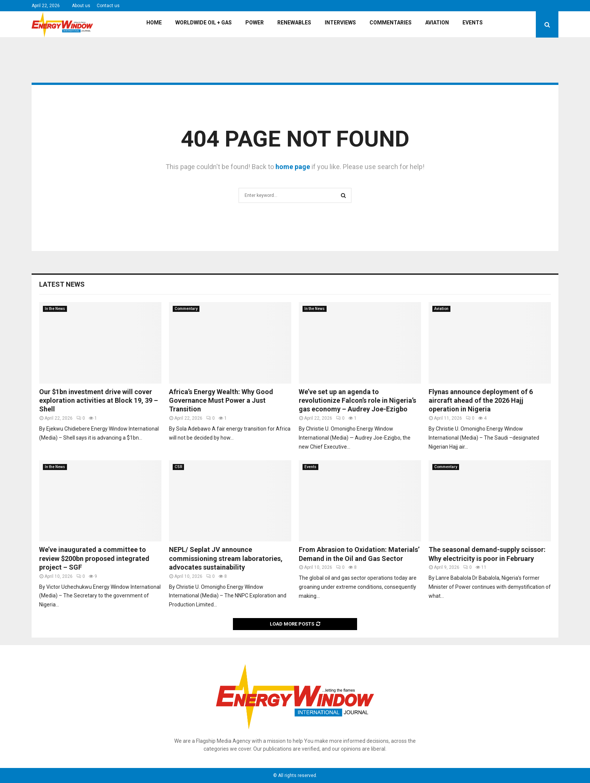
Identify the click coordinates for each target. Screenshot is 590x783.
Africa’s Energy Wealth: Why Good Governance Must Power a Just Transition (221, 400)
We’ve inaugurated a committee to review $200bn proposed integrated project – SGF (94, 558)
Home (154, 23)
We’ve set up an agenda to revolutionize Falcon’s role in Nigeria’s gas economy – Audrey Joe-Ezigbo (357, 400)
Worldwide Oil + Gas (203, 23)
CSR (178, 467)
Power (254, 23)
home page (292, 167)
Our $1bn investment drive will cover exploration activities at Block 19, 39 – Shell (98, 400)
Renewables (294, 23)
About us (81, 5)
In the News (55, 309)
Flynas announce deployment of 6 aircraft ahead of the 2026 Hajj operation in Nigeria (481, 400)
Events (472, 23)
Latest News (62, 284)
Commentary (186, 309)
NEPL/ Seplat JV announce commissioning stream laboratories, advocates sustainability (226, 558)
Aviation (437, 23)
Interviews (340, 23)
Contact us (108, 5)
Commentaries (391, 23)
